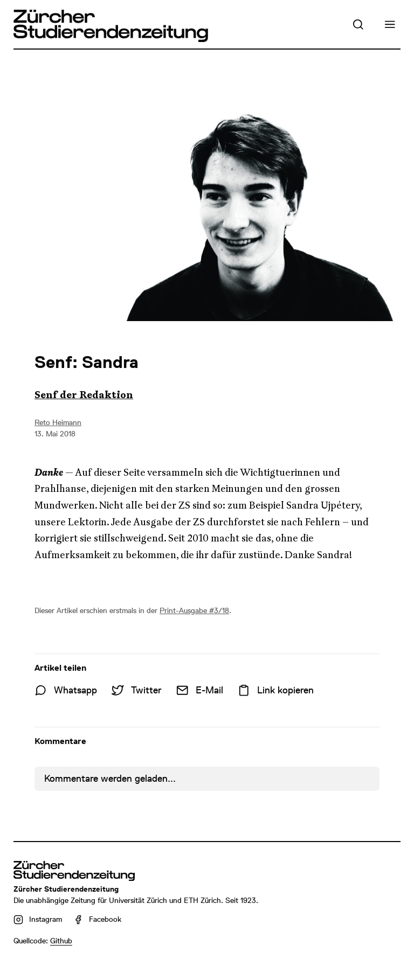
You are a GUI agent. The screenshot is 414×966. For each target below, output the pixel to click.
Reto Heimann (57, 422)
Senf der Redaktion (83, 394)
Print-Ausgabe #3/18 (194, 610)
